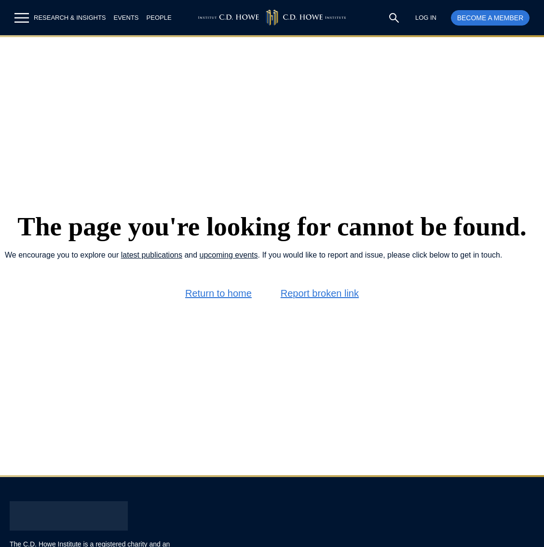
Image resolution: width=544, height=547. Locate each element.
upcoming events (229, 255)
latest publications (151, 255)
